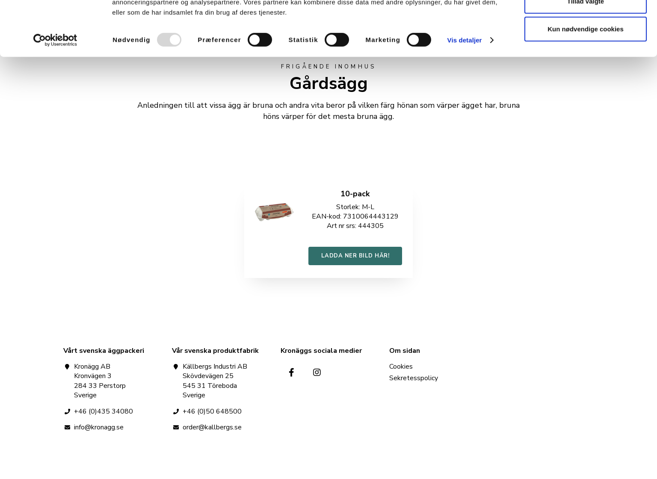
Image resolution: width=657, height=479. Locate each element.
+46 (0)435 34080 (103, 411)
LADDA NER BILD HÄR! (355, 256)
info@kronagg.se (99, 427)
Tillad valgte (585, 50)
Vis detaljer (464, 89)
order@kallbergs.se (212, 427)
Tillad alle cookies (585, 22)
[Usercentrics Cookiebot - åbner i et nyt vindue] (55, 89)
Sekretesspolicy (413, 378)
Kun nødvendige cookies (586, 78)
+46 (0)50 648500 (212, 411)
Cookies (401, 367)
